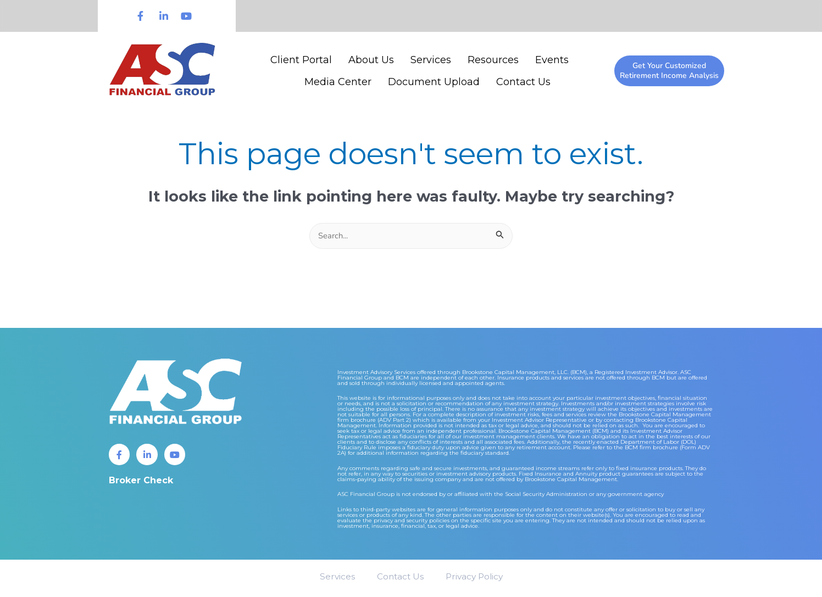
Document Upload (434, 82)
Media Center (337, 82)
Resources (493, 60)
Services (430, 60)
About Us (371, 60)
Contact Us (523, 82)
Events (552, 60)
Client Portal (301, 60)
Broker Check (141, 482)
